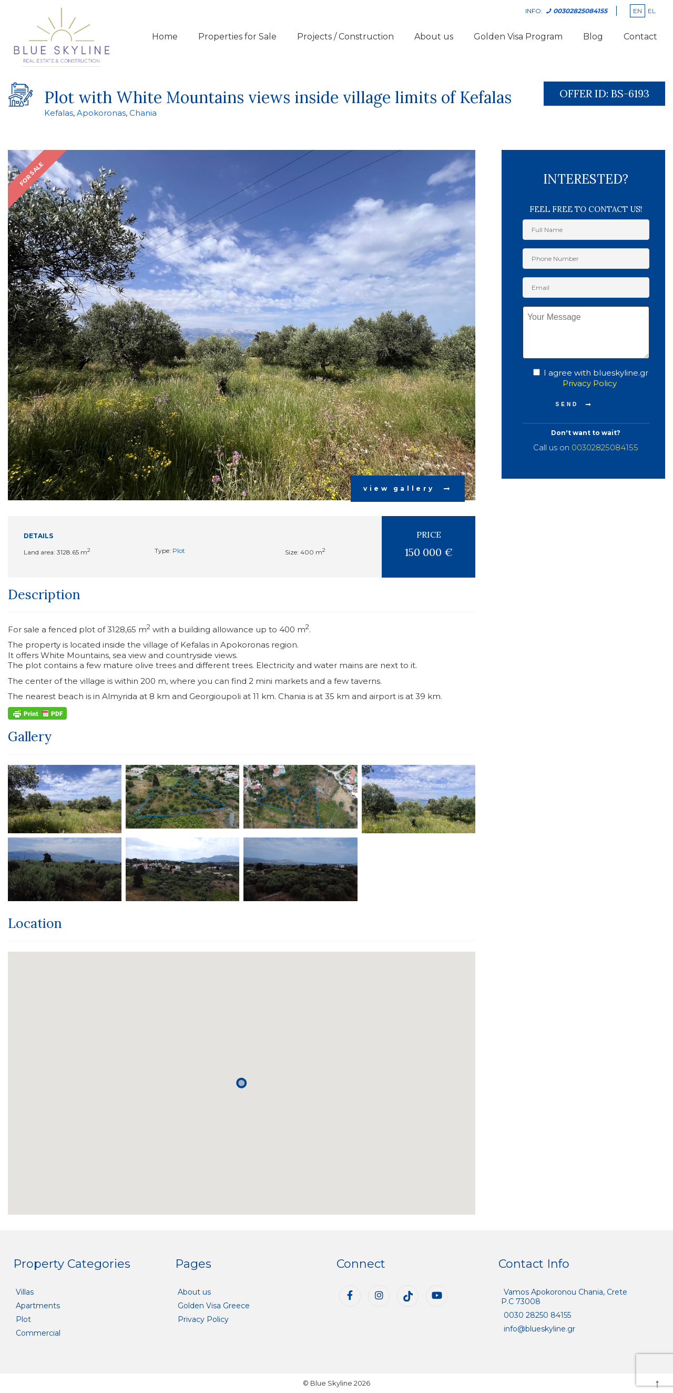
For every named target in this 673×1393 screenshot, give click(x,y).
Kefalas (58, 113)
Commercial (38, 1333)
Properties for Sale (237, 37)
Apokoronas (101, 113)
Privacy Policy (590, 383)
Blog (593, 37)
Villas (25, 1292)
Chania (143, 113)
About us (433, 37)
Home (165, 37)
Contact (640, 37)
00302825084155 (605, 447)
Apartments (38, 1305)
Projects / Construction (345, 37)
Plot (178, 550)
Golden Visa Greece (214, 1305)
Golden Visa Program (518, 37)
